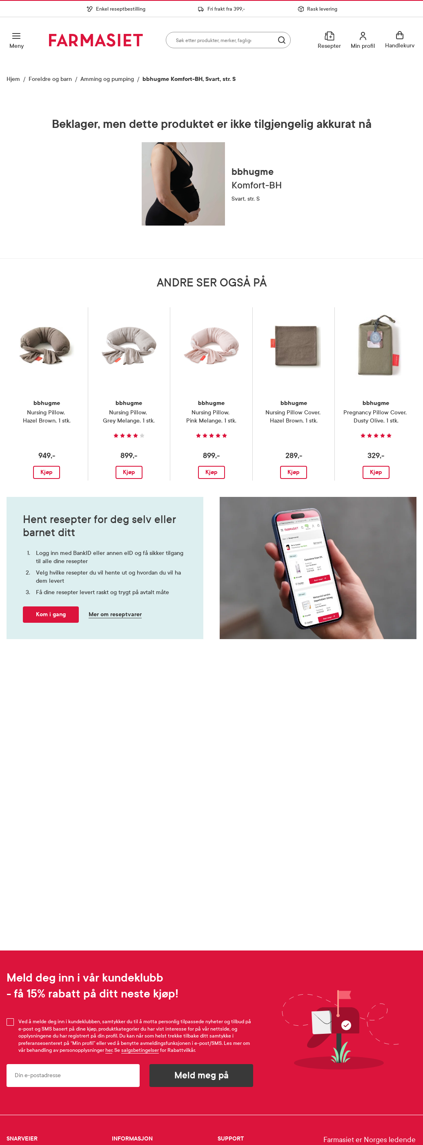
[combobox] (228, 40)
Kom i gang (51, 614)
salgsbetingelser (140, 1050)
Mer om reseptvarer (115, 614)
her (108, 1050)
